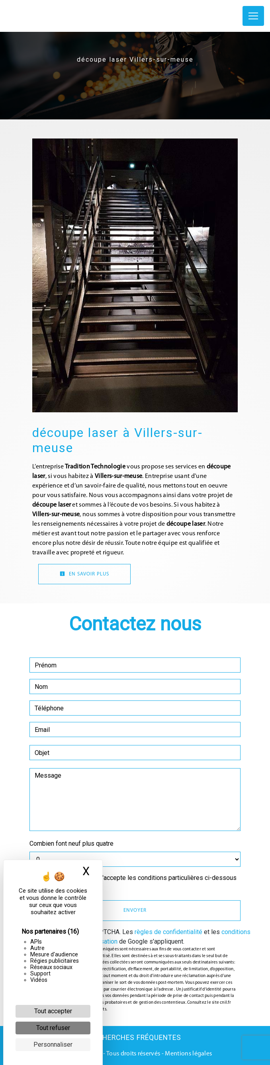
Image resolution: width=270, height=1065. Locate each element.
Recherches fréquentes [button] (135, 1038)
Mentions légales (188, 1054)
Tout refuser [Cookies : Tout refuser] (53, 1028)
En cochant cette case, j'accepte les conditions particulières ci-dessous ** (137, 882)
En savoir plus (84, 574)
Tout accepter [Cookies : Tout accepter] (53, 1011)
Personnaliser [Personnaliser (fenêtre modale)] (52, 1044)
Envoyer (135, 910)
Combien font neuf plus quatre (71, 843)
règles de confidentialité (168, 932)
